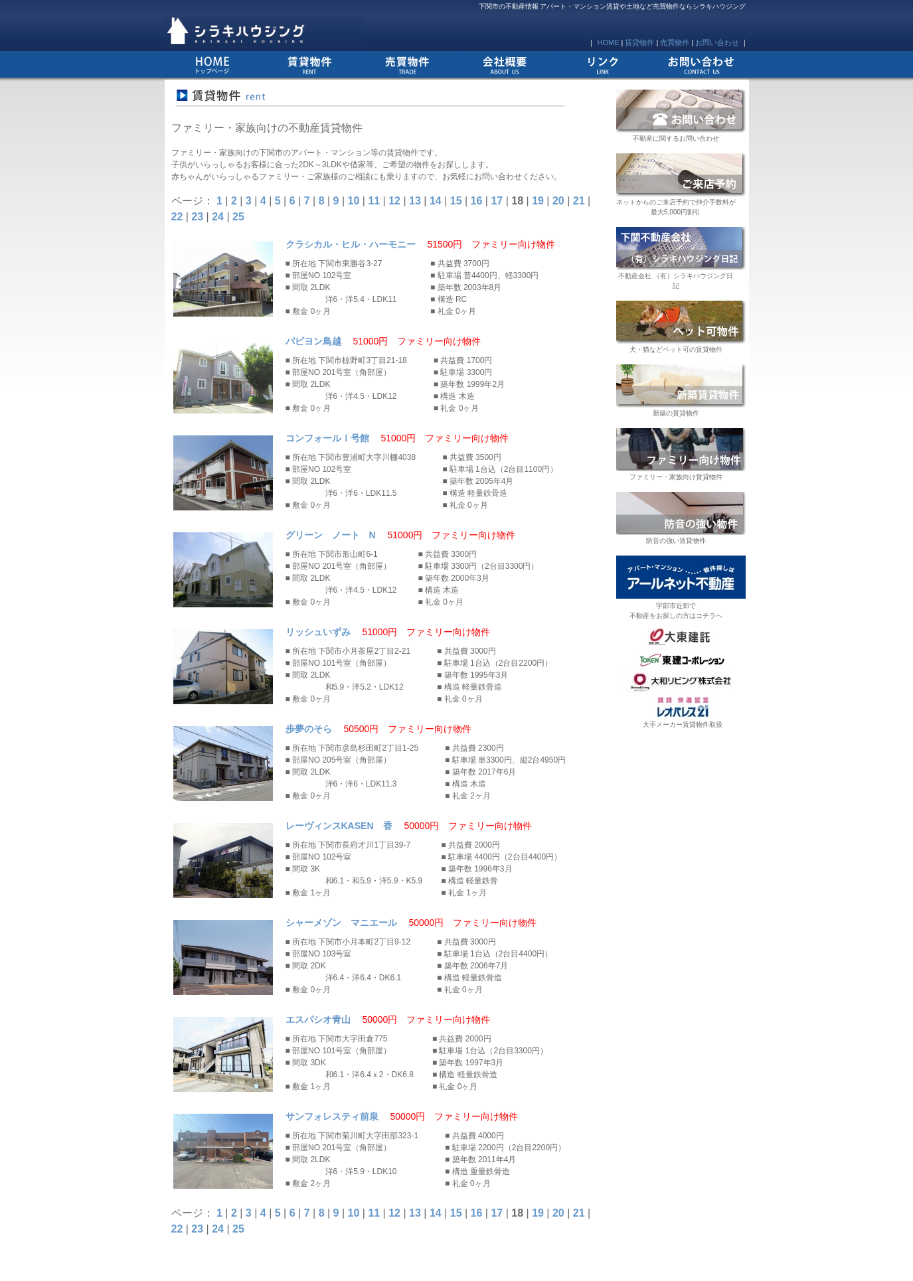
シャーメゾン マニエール (341, 922)
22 (177, 216)
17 (497, 200)
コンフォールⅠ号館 (327, 438)
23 (197, 216)
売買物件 (674, 42)
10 (354, 200)
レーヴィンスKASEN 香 (339, 825)
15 (456, 200)
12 (394, 200)
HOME (608, 42)
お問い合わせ (717, 42)
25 (238, 216)
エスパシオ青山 (318, 1019)
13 (415, 200)
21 (579, 200)
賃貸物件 (639, 42)
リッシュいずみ (318, 632)
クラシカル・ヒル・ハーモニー (351, 244)
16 (477, 200)
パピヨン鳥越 (313, 341)
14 (436, 200)
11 (374, 200)
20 (558, 200)
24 (218, 216)
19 (538, 200)
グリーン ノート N (331, 535)
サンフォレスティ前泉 (332, 1116)
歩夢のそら (309, 728)
